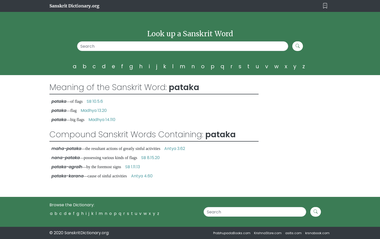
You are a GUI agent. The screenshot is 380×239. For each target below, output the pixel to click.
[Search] (182, 46)
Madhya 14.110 (101, 120)
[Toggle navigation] (325, 6)
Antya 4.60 (142, 176)
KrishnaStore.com (268, 233)
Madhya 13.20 (94, 110)
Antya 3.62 (174, 148)
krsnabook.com (317, 233)
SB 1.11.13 (132, 167)
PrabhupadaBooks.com (231, 233)
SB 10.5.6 (95, 101)
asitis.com (293, 233)
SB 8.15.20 (150, 158)
